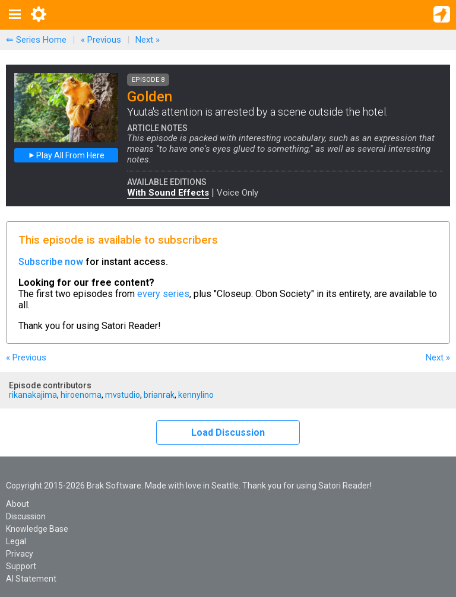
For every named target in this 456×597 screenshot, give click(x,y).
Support (21, 566)
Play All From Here (66, 155)
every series (163, 293)
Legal (16, 541)
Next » (147, 39)
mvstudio (122, 395)
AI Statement (31, 578)
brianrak (159, 395)
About (17, 504)
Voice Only (237, 192)
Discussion (26, 516)
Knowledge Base (37, 529)
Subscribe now (50, 261)
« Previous (101, 39)
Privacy (19, 553)
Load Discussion (228, 432)
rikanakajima (33, 395)
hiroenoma (81, 395)
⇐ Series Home (36, 39)
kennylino (196, 395)
